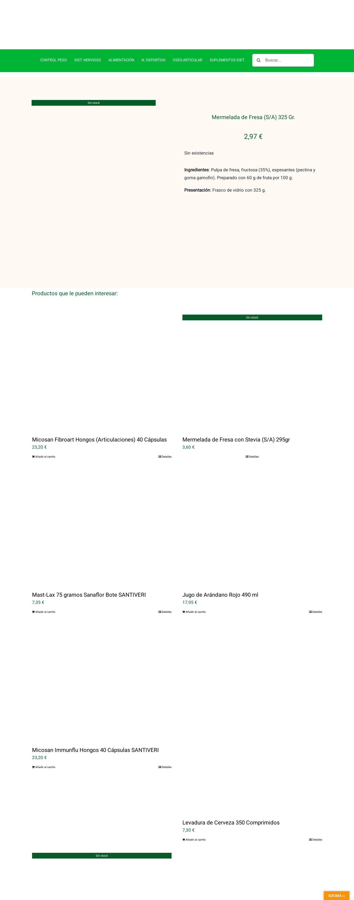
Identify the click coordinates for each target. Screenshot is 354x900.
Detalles (167, 457)
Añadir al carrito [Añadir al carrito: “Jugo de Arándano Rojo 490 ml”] (196, 612)
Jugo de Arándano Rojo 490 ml (220, 595)
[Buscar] (258, 60)
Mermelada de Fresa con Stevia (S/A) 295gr (236, 440)
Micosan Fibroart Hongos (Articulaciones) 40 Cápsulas (99, 440)
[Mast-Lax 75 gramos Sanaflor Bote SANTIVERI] (102, 527)
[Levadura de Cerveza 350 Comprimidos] (252, 719)
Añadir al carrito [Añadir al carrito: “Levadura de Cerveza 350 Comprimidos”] (196, 840)
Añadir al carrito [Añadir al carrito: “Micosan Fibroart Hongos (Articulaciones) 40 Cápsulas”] (45, 457)
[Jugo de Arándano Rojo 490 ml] (252, 527)
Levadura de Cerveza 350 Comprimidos (231, 823)
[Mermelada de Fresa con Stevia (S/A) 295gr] (252, 372)
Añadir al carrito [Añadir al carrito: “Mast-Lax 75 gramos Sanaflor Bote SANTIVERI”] (45, 612)
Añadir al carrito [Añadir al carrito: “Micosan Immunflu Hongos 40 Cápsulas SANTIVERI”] (45, 767)
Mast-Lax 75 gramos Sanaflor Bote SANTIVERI (89, 595)
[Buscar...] (283, 60)
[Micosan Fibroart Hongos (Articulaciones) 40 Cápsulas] (102, 372)
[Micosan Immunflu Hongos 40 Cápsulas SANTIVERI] (102, 682)
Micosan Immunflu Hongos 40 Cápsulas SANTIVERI (95, 750)
